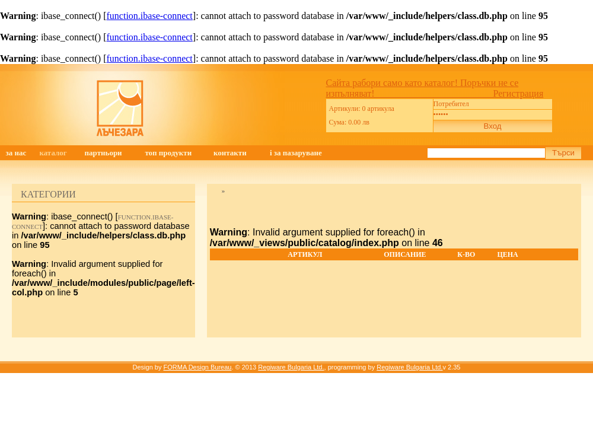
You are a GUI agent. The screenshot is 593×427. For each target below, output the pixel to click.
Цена (507, 254)
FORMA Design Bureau (198, 367)
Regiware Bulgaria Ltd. (291, 367)
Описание (405, 254)
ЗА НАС (15, 152)
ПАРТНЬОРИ (103, 152)
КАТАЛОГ (52, 152)
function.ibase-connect (150, 16)
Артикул (305, 254)
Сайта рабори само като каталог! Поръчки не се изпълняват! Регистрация (435, 88)
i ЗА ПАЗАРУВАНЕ (296, 152)
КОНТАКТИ (230, 152)
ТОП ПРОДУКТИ (168, 152)
